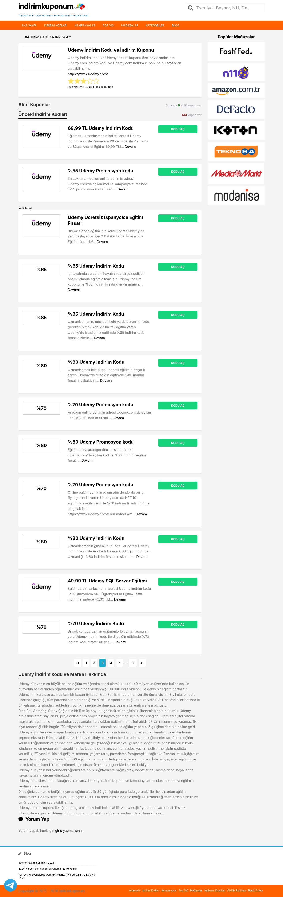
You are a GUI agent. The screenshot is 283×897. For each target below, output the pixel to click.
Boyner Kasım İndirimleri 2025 (36, 862)
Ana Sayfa (29, 25)
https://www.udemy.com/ (88, 74)
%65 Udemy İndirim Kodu (96, 266)
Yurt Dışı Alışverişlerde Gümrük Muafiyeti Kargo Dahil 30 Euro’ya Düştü (56, 876)
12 (133, 663)
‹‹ (77, 663)
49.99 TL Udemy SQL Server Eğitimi (107, 580)
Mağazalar (129, 25)
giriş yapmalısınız (69, 831)
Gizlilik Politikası (236, 890)
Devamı (130, 147)
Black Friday (255, 890)
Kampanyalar (85, 25)
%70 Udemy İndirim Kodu (96, 623)
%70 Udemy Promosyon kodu (100, 404)
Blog (175, 25)
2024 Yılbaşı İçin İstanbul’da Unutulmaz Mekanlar (47, 868)
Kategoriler (155, 25)
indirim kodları (55, 25)
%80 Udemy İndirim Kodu (96, 362)
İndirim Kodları (150, 890)
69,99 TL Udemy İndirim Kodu (101, 128)
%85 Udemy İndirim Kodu (96, 314)
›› (142, 663)
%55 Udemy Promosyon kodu (100, 170)
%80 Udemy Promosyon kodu (101, 442)
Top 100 (108, 25)
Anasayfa (134, 890)
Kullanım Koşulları (215, 890)
